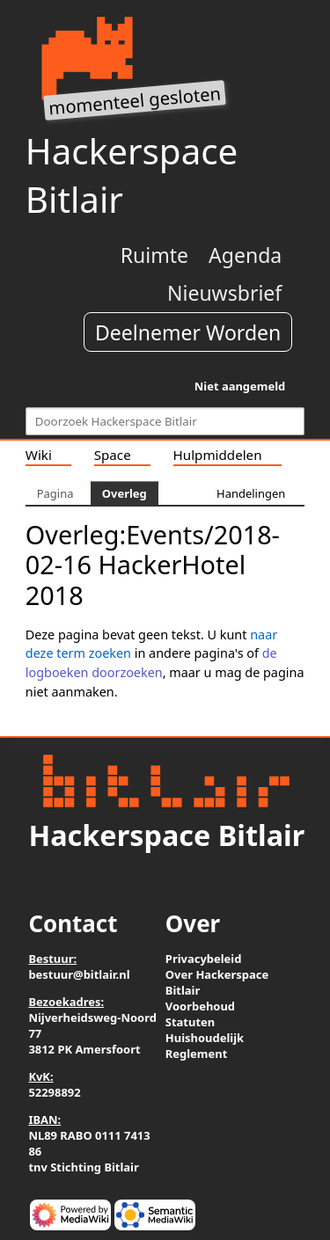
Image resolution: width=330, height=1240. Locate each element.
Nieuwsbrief (224, 293)
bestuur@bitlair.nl (78, 974)
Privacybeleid (203, 958)
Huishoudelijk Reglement (204, 1045)
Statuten (190, 1022)
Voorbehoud (200, 1006)
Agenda (245, 255)
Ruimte (154, 255)
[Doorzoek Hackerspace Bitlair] (165, 421)
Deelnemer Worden (188, 332)
